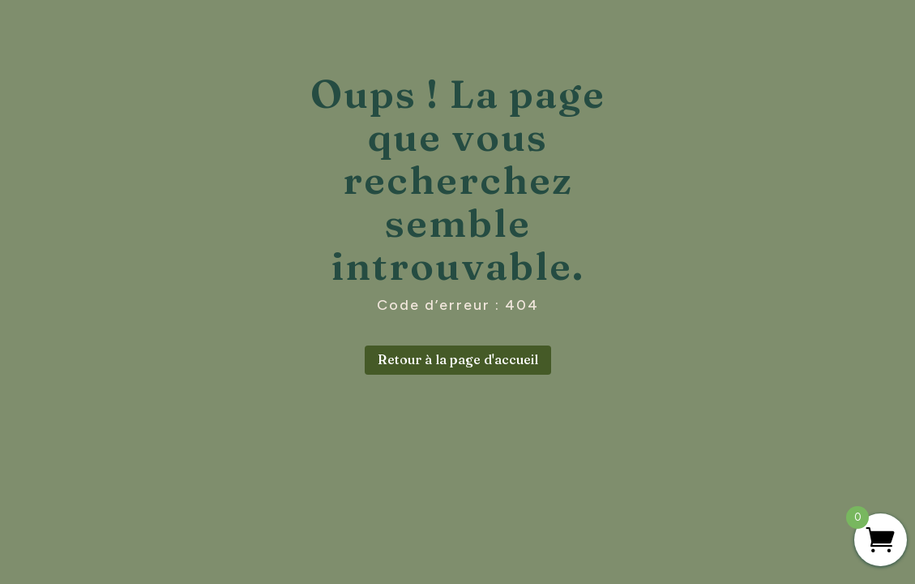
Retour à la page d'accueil (458, 359)
